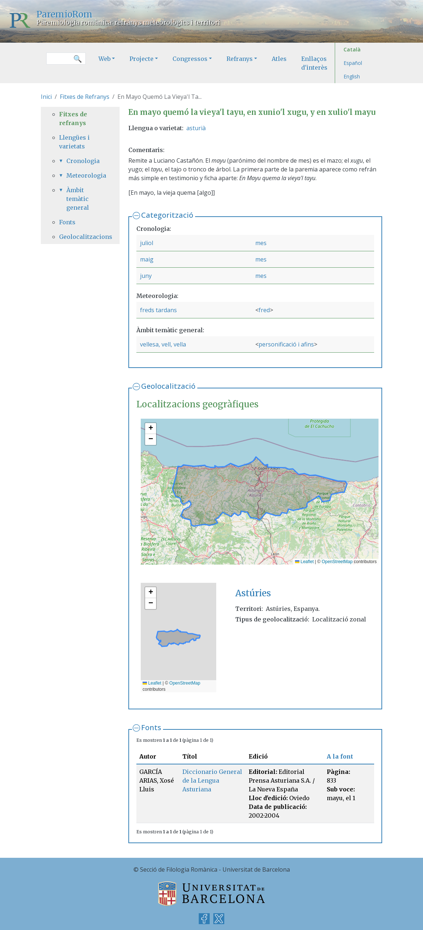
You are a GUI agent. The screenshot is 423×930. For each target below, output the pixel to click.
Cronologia (83, 160)
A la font (340, 756)
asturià (196, 128)
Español (353, 62)
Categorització (167, 215)
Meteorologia (83, 175)
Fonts (151, 727)
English (352, 76)
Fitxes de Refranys (84, 97)
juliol (146, 243)
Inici (46, 97)
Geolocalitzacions (80, 236)
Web (104, 58)
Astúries (253, 593)
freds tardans (158, 310)
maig (147, 259)
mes (261, 243)
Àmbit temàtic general (77, 198)
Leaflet (304, 561)
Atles (279, 58)
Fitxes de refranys (73, 119)
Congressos (189, 58)
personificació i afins (286, 344)
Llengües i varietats (74, 142)
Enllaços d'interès (314, 63)
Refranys (239, 58)
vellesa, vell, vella (163, 344)
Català (352, 49)
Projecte (141, 58)
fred (264, 310)
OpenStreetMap (337, 561)
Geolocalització (168, 386)
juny (146, 276)
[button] (150, 428)
